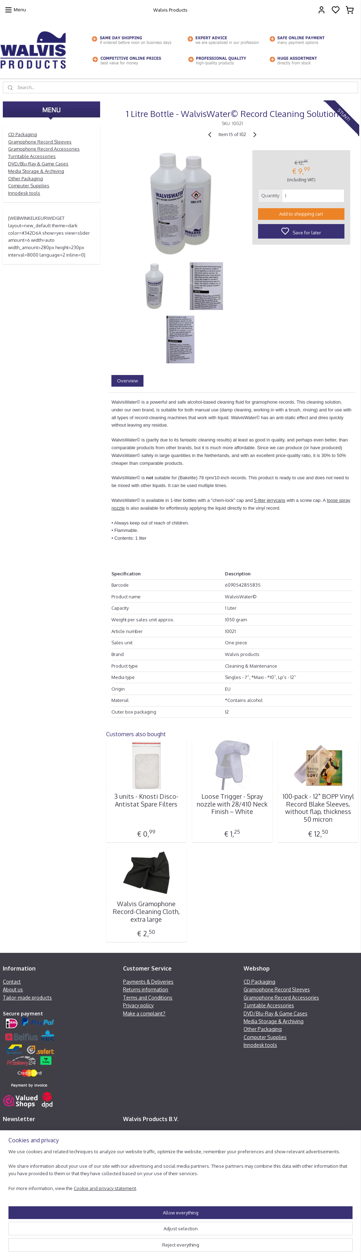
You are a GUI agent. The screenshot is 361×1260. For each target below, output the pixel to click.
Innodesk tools (24, 193)
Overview (127, 380)
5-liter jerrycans (269, 500)
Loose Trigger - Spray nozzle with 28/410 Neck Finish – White (232, 804)
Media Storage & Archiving (36, 171)
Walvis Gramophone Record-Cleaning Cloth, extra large (145, 911)
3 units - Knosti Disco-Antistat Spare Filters (146, 800)
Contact (12, 982)
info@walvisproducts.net (158, 1172)
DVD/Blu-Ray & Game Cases (38, 163)
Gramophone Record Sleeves (40, 142)
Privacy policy (138, 1005)
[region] (133, 1226)
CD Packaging (22, 134)
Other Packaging (25, 178)
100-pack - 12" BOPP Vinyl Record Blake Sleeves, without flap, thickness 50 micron (318, 808)
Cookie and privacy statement (105, 1248)
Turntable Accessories (32, 156)
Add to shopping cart (301, 213)
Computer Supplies (28, 185)
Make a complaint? (144, 1013)
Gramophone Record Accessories (44, 149)
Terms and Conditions (147, 998)
